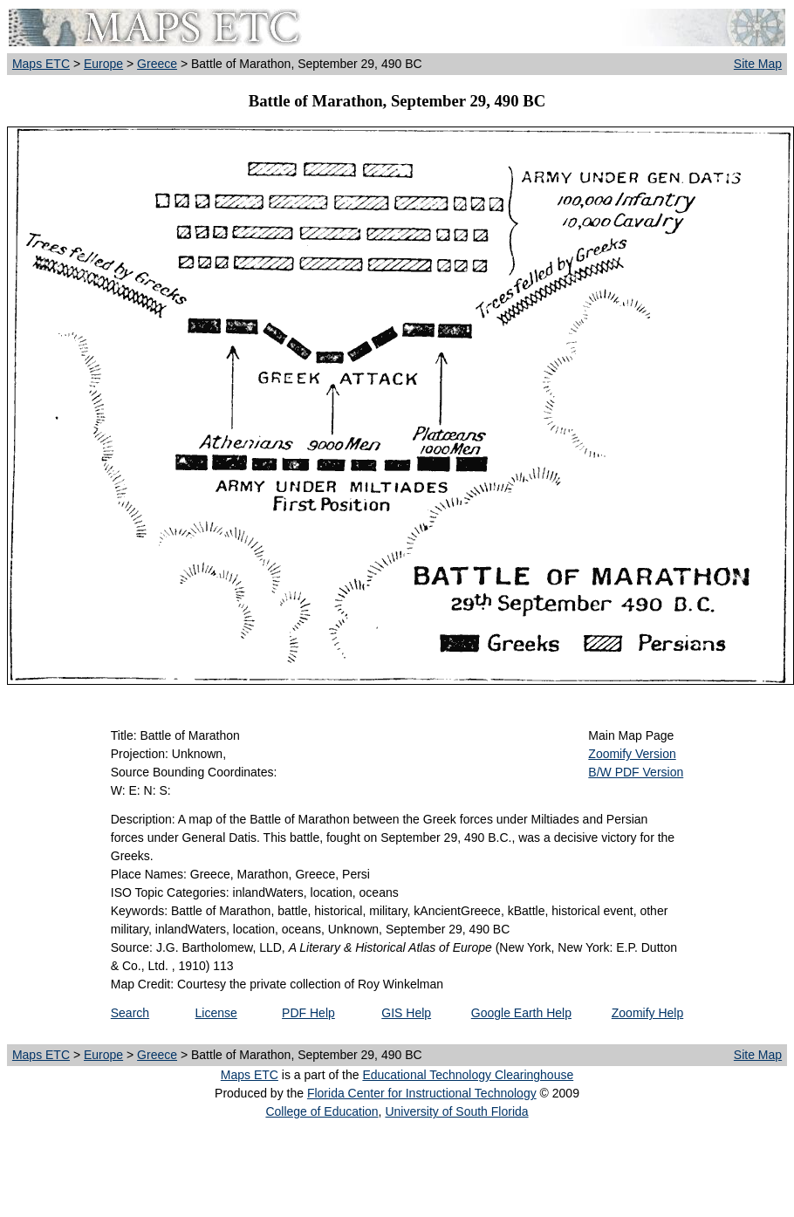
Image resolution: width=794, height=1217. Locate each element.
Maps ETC (41, 64)
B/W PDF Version (635, 772)
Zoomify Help (647, 1013)
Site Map (758, 64)
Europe (103, 64)
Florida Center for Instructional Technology (422, 1093)
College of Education (321, 1111)
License (216, 1013)
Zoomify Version (631, 754)
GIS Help (406, 1013)
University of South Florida (456, 1111)
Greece (157, 64)
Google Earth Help (521, 1013)
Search (130, 1013)
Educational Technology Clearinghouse (467, 1075)
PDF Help (308, 1013)
